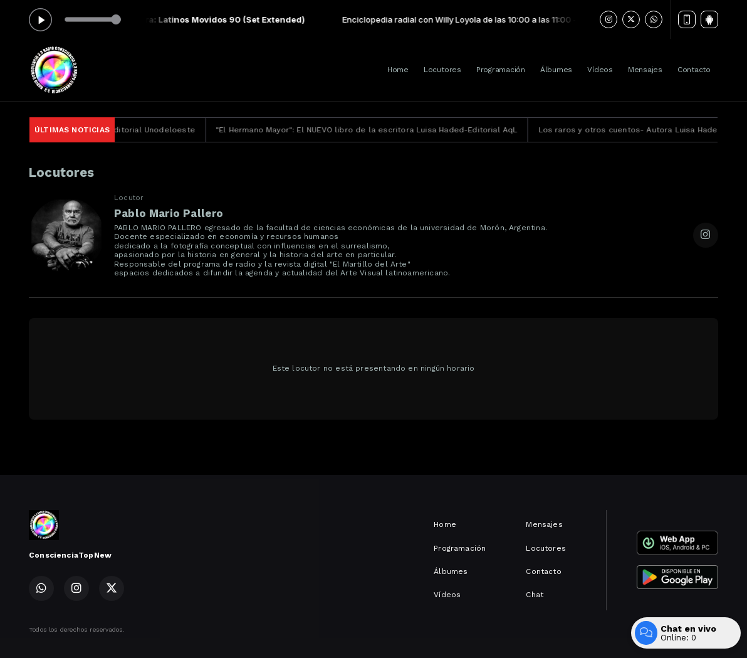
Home (398, 69)
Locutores (442, 69)
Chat (534, 594)
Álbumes (556, 69)
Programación (500, 69)
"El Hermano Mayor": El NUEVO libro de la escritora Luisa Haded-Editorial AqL (378, 129)
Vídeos (600, 69)
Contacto (694, 69)
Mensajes (645, 69)
